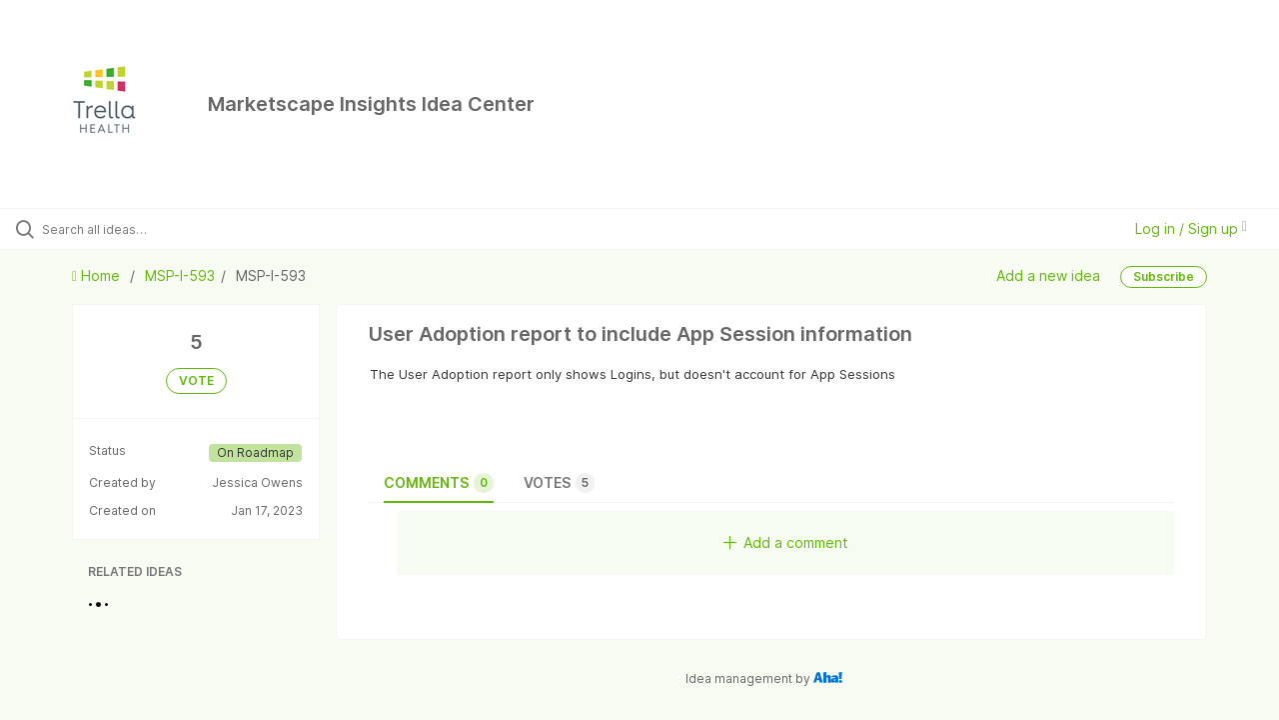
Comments (439, 483)
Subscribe (1163, 276)
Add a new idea (1048, 275)
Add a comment (785, 542)
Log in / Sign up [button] (1191, 228)
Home (98, 275)
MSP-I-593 (180, 275)
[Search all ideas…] (153, 229)
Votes (559, 483)
